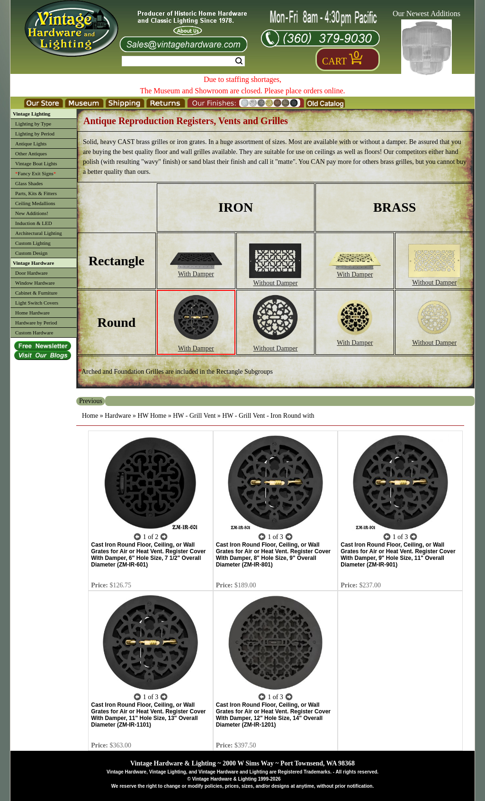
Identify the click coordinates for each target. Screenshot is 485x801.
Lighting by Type (33, 123)
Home (90, 415)
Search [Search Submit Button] (239, 61)
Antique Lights (30, 143)
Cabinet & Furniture (36, 293)
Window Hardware (35, 283)
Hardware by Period (36, 322)
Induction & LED (33, 223)
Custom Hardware (34, 332)
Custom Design (31, 253)
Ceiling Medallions (35, 203)
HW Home (151, 415)
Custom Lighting (33, 243)
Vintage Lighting (31, 114)
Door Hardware (31, 273)
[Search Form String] (183, 61)
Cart (334, 61)
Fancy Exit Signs (35, 173)
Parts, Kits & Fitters (36, 193)
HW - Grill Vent (194, 415)
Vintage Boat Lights (36, 163)
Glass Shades (29, 183)
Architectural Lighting (38, 233)
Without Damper (275, 279)
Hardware (118, 415)
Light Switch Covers (36, 303)
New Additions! (31, 213)
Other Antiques (31, 153)
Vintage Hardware (33, 263)
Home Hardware (32, 312)
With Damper (196, 270)
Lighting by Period (34, 133)
